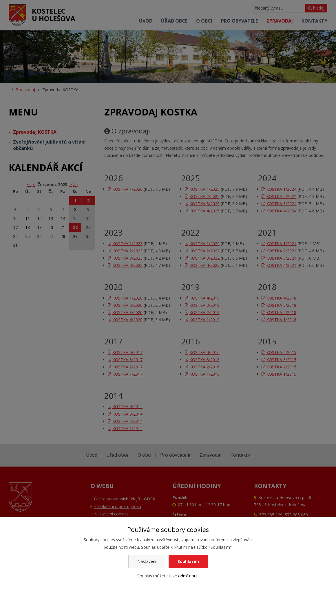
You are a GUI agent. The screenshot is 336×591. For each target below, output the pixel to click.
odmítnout (188, 576)
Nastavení (146, 561)
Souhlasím (188, 561)
